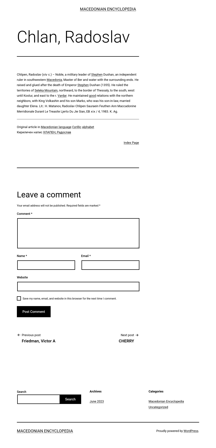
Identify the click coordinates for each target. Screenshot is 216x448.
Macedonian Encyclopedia (108, 9)
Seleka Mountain (46, 90)
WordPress (191, 431)
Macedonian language (56, 127)
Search (21, 391)
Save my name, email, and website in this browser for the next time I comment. (70, 298)
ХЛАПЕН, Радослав (57, 132)
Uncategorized (158, 407)
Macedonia (54, 80)
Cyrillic (76, 127)
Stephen (97, 74)
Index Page (131, 142)
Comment (24, 213)
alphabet (88, 127)
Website (22, 277)
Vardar (62, 95)
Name (22, 256)
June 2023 (97, 401)
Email (86, 256)
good (92, 95)
